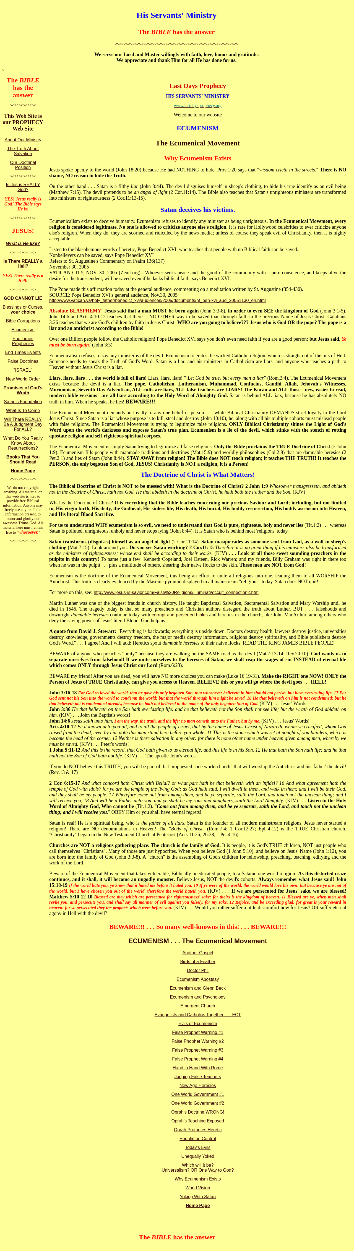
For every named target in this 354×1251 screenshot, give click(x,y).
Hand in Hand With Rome (198, 1067)
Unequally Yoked (197, 1156)
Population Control (197, 1138)
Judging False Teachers (198, 1076)
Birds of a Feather (197, 961)
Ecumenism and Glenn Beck (198, 988)
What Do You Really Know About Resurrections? (23, 443)
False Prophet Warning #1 (197, 1032)
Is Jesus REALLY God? (23, 187)
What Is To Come (23, 410)
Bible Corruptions (23, 321)
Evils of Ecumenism (197, 1023)
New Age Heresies (197, 1085)
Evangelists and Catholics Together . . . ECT (198, 1014)
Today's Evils (197, 1147)
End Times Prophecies (23, 341)
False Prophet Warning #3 (197, 1050)
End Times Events (23, 352)
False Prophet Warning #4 (197, 1059)
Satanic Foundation (23, 401)
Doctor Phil (198, 970)
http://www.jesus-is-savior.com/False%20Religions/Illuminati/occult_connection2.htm (176, 592)
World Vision (197, 1187)
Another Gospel (197, 952)
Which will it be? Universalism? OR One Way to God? (198, 1167)
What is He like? (23, 243)
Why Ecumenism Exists (198, 1179)
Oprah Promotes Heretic (198, 1129)
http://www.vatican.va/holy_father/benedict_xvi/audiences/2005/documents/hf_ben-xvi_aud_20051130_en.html (157, 300)
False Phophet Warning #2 (198, 1041)
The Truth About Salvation (23, 151)
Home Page (23, 470)
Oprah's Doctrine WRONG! (197, 1112)
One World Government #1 (197, 1094)
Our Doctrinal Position (23, 165)
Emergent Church (197, 1006)
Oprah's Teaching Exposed (197, 1121)
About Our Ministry (23, 139)
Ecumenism (23, 329)
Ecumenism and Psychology (198, 997)
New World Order (23, 379)
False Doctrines (22, 361)
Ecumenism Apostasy (198, 979)
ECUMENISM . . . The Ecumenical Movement (197, 941)
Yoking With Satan (198, 1196)
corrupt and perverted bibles (180, 615)
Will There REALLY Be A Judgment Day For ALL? (23, 424)
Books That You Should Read (23, 459)
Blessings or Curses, (23, 309)
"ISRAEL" (23, 370)
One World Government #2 (197, 1103)
